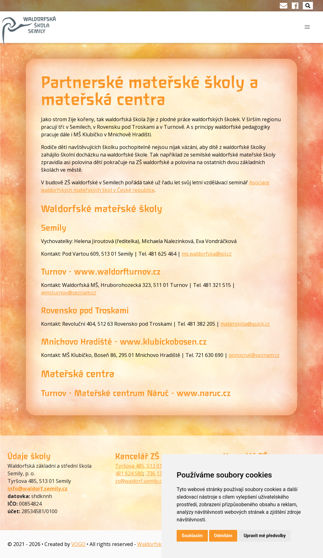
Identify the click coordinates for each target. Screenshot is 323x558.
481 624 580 (129, 473)
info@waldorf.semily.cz (38, 488)
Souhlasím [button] (192, 535)
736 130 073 (160, 473)
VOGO (78, 544)
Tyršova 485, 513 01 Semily (147, 465)
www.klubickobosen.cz (163, 342)
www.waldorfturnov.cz (117, 271)
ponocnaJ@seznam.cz (254, 355)
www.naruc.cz (204, 393)
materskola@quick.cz (245, 323)
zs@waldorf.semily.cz (139, 481)
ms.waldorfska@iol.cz (207, 253)
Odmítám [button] (223, 535)
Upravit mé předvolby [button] (264, 535)
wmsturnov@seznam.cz (68, 292)
